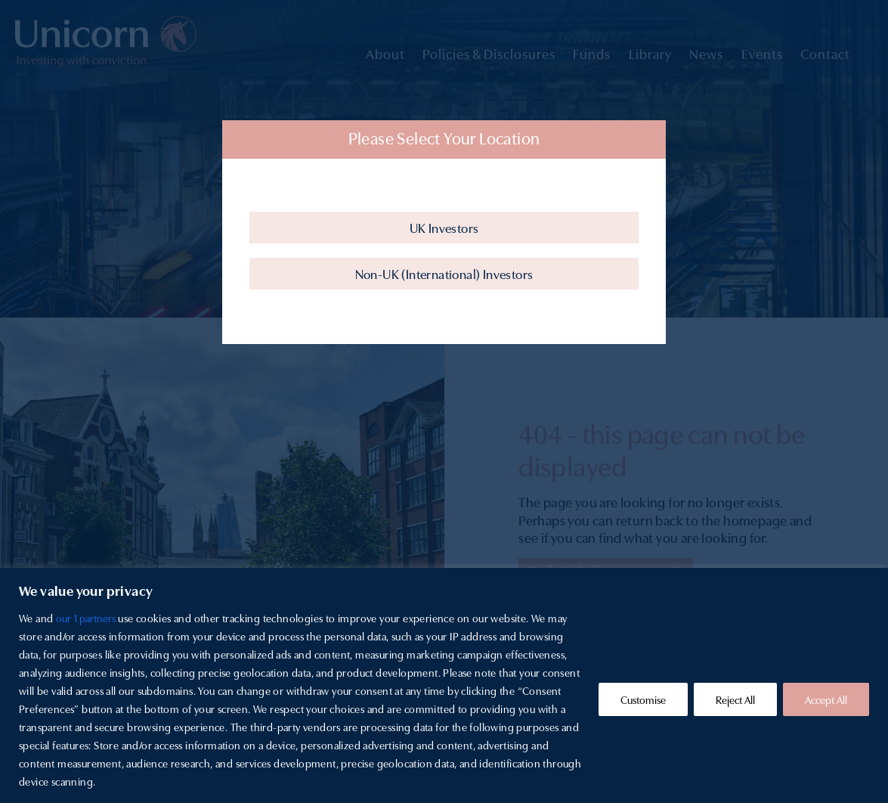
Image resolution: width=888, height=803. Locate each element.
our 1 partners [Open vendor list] (86, 617)
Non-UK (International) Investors (444, 273)
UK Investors (444, 227)
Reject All (735, 699)
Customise (643, 699)
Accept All (826, 699)
